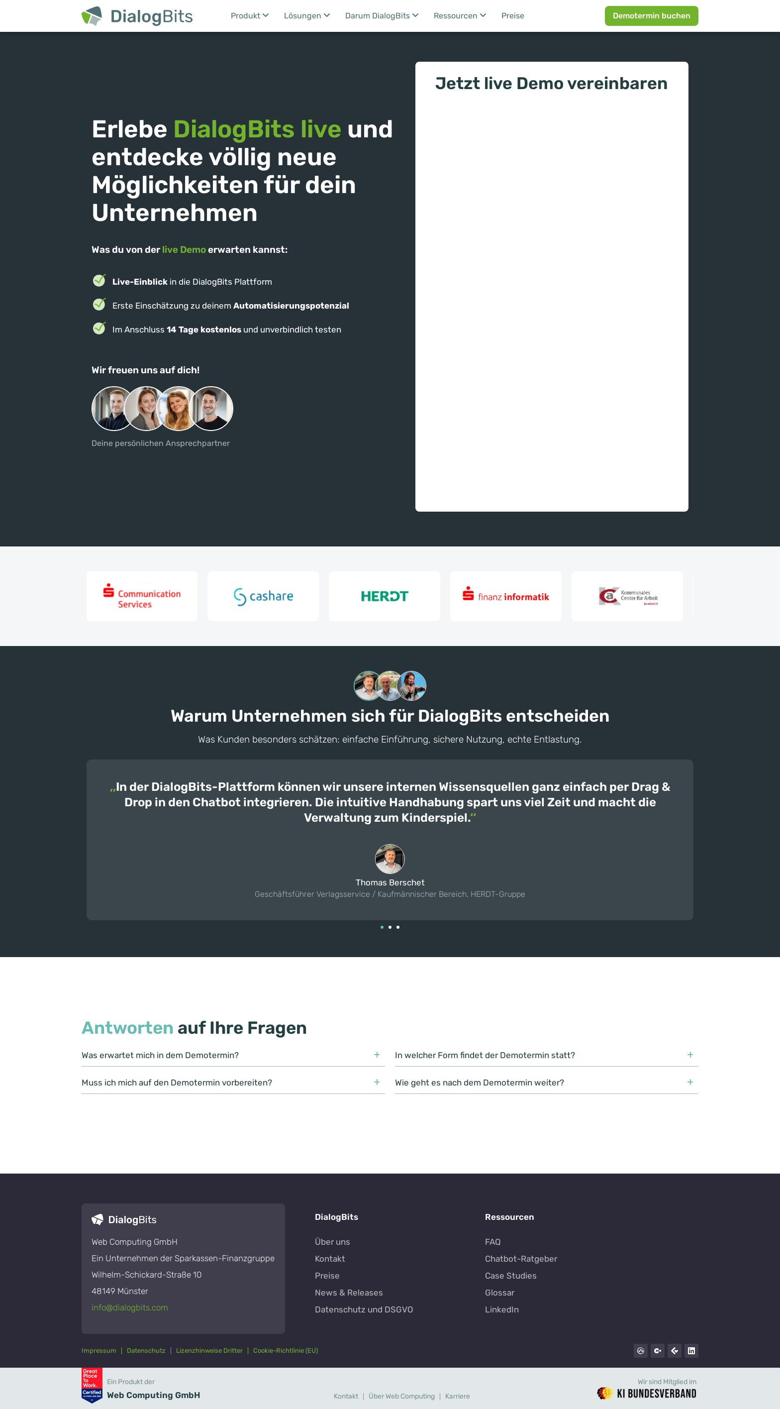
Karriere (457, 1396)
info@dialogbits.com (130, 1307)
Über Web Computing (402, 1396)
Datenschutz (146, 1350)
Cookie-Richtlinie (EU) (285, 1350)
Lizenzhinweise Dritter (209, 1350)
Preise (512, 15)
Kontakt (346, 1396)
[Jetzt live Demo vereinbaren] (552, 297)
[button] (382, 927)
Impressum (99, 1350)
